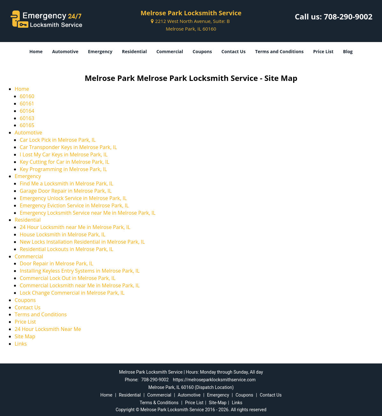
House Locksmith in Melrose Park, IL (62, 234)
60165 (27, 125)
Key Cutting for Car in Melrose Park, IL (64, 161)
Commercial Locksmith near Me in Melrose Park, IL (80, 285)
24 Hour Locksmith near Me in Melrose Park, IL (75, 227)
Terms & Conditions (159, 402)
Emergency (100, 51)
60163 (27, 118)
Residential (134, 51)
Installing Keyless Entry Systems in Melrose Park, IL (79, 270)
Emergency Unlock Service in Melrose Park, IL (73, 198)
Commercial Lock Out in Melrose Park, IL (68, 278)
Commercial (169, 51)
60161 (27, 103)
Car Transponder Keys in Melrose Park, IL (68, 147)
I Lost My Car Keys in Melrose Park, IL (64, 154)
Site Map (25, 336)
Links (21, 343)
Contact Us (234, 51)
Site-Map (217, 402)
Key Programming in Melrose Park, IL (63, 169)
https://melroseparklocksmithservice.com (214, 379)
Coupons (202, 51)
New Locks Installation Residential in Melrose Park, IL (82, 241)
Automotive (65, 51)
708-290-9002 (348, 16)
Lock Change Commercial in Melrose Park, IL (72, 292)
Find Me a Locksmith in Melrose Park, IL (66, 183)
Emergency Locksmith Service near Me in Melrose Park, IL (88, 212)
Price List (323, 51)
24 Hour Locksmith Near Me (48, 329)
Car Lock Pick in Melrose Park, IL (58, 139)
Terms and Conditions (279, 51)
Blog (347, 51)
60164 (27, 110)
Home (35, 51)
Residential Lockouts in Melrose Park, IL (66, 249)
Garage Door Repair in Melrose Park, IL (66, 190)
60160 (27, 96)
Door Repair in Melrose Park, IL (56, 263)
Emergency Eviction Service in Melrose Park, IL (74, 205)
